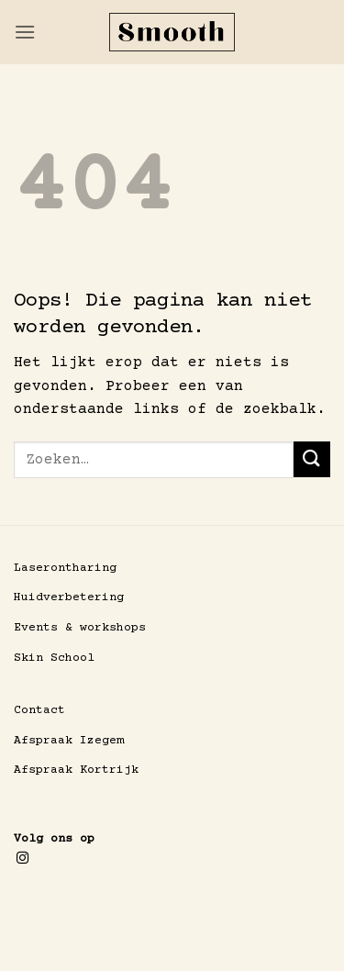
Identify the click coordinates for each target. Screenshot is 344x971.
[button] (25, 31)
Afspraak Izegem (69, 740)
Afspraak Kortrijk (76, 770)
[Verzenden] (312, 459)
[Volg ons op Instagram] (22, 858)
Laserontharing (65, 568)
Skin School (54, 658)
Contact (39, 710)
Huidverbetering (69, 597)
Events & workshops (80, 627)
